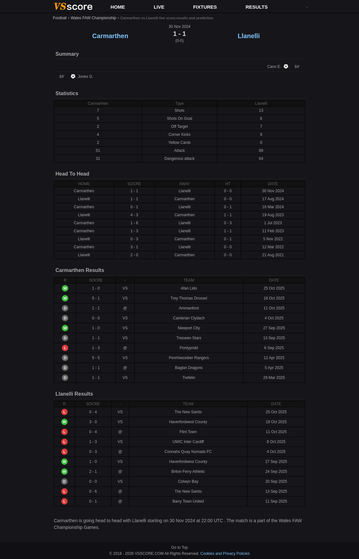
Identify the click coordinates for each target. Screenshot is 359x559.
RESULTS (257, 7)
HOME (118, 7)
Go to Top (179, 547)
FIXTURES (205, 7)
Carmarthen (110, 35)
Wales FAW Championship (93, 18)
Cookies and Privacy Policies (225, 553)
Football (60, 18)
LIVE (159, 7)
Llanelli (249, 35)
